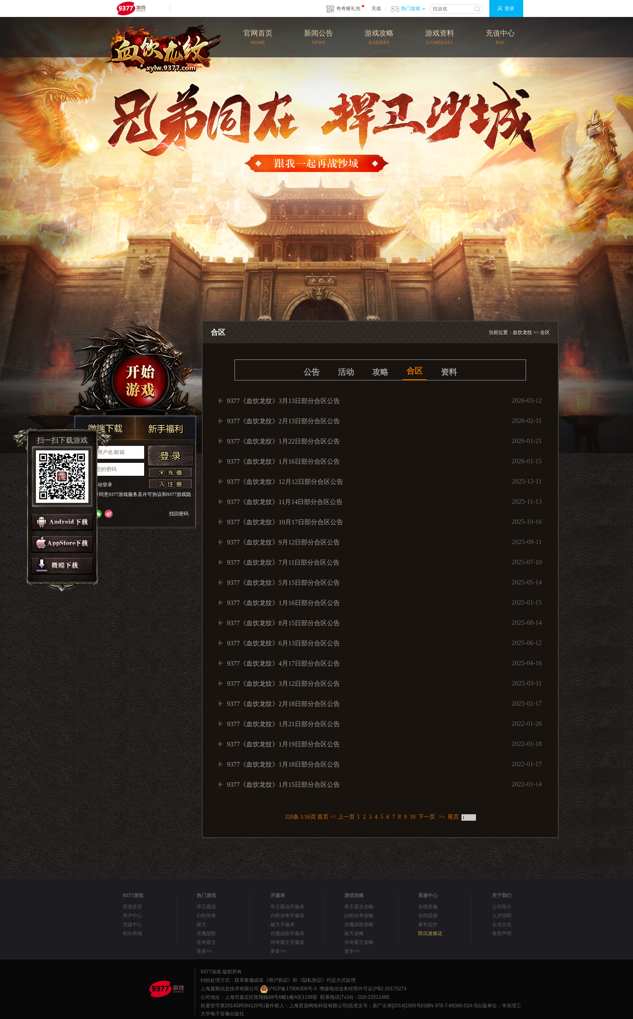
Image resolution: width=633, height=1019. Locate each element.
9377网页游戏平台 (131, 8)
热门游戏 (413, 8)
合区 (545, 332)
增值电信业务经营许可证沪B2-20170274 (363, 989)
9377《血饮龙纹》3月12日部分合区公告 (283, 683)
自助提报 (428, 915)
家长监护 (428, 924)
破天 (201, 924)
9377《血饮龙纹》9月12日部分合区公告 (283, 542)
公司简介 (501, 907)
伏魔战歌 (206, 933)
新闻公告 (318, 37)
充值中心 (500, 37)
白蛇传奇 (206, 915)
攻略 (380, 372)
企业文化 (501, 924)
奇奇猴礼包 (348, 8)
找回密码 (179, 514)
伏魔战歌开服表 (287, 933)
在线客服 (428, 907)
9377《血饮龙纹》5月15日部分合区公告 (283, 582)
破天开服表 (282, 924)
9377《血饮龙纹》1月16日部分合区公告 (283, 461)
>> (441, 817)
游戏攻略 (379, 37)
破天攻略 (354, 933)
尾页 (453, 817)
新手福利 (165, 428)
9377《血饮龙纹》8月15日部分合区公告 (283, 623)
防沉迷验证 (430, 933)
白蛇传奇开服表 (287, 915)
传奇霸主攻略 (358, 942)
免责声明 (501, 933)
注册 (170, 484)
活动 (346, 372)
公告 (312, 372)
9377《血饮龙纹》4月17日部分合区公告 (283, 663)
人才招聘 (501, 915)
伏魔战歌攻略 (358, 924)
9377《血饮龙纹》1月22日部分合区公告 (283, 441)
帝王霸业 (206, 907)
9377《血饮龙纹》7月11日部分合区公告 (283, 562)
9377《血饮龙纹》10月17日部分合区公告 (285, 522)
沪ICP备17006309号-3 (288, 989)
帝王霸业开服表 (287, 907)
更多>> (204, 951)
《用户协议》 (278, 980)
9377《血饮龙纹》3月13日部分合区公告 (283, 400)
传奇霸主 (206, 942)
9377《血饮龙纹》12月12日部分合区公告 (285, 481)
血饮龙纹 (522, 332)
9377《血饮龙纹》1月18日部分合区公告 (283, 764)
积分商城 (132, 933)
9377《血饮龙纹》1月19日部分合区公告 (283, 744)
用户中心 (132, 915)
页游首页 (132, 907)
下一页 (426, 817)
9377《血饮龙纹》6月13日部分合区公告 (283, 643)
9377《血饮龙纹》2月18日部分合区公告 (283, 703)
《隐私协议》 (312, 980)
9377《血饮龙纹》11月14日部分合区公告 (285, 501)
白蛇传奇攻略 (358, 915)
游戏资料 (439, 37)
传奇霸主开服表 (287, 942)
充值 (376, 8)
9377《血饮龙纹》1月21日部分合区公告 (283, 724)
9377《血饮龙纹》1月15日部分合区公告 (283, 784)
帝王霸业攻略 (358, 907)
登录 (509, 8)
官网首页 (258, 37)
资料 (449, 372)
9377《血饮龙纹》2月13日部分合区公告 (283, 421)
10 (412, 817)
